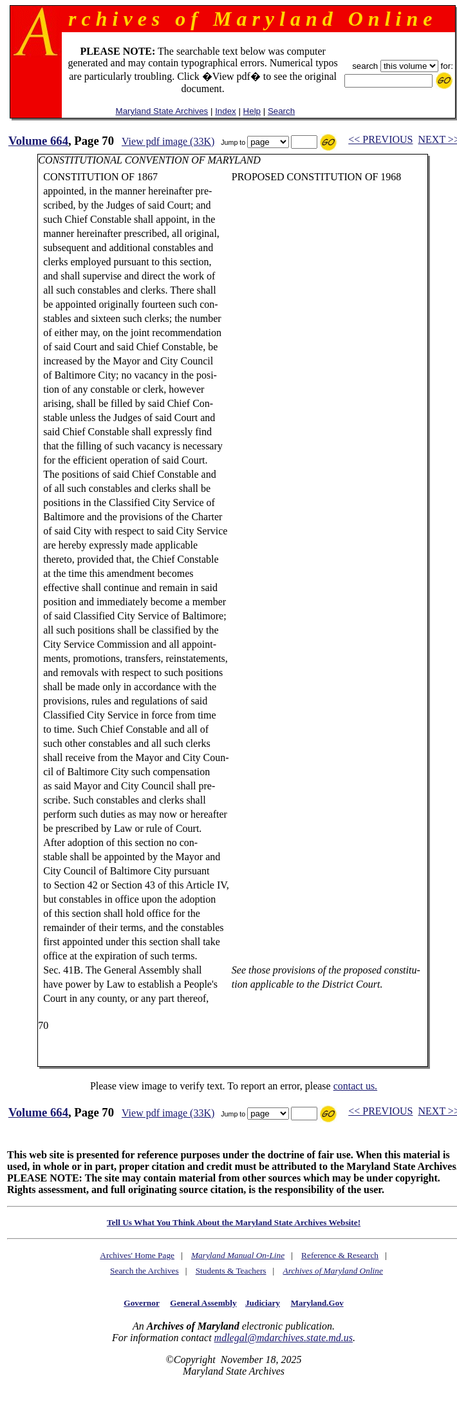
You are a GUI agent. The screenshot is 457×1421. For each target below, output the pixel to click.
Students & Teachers (231, 1270)
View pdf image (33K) (168, 141)
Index (225, 111)
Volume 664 (38, 140)
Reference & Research (339, 1255)
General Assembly (203, 1303)
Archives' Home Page (137, 1255)
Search (281, 111)
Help (252, 111)
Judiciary (262, 1303)
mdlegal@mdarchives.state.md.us (283, 1337)
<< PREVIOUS (380, 139)
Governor (141, 1303)
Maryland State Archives (162, 111)
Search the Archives (144, 1270)
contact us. (355, 1085)
